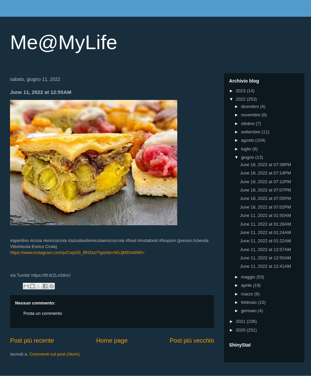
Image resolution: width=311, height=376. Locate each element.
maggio (248, 276)
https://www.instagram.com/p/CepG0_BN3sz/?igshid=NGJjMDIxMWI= (77, 252)
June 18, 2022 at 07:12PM (265, 181)
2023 (241, 90)
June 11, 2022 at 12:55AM (265, 257)
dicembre (250, 106)
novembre (251, 114)
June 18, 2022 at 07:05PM (265, 198)
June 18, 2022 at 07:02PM (265, 207)
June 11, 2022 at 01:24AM (265, 232)
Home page (111, 340)
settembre (251, 131)
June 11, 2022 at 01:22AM (265, 240)
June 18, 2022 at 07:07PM (265, 190)
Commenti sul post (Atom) (54, 354)
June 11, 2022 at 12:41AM (265, 266)
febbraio (249, 302)
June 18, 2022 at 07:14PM (265, 172)
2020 (241, 330)
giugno (248, 157)
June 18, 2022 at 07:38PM (265, 164)
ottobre (248, 123)
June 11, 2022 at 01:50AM (265, 215)
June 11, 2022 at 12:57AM (265, 249)
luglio (246, 148)
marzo (247, 293)
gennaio (249, 310)
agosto (248, 140)
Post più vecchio (192, 340)
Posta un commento (42, 313)
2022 (241, 99)
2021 (241, 321)
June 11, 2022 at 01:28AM (265, 224)
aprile (247, 285)
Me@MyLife (63, 42)
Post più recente (32, 340)
